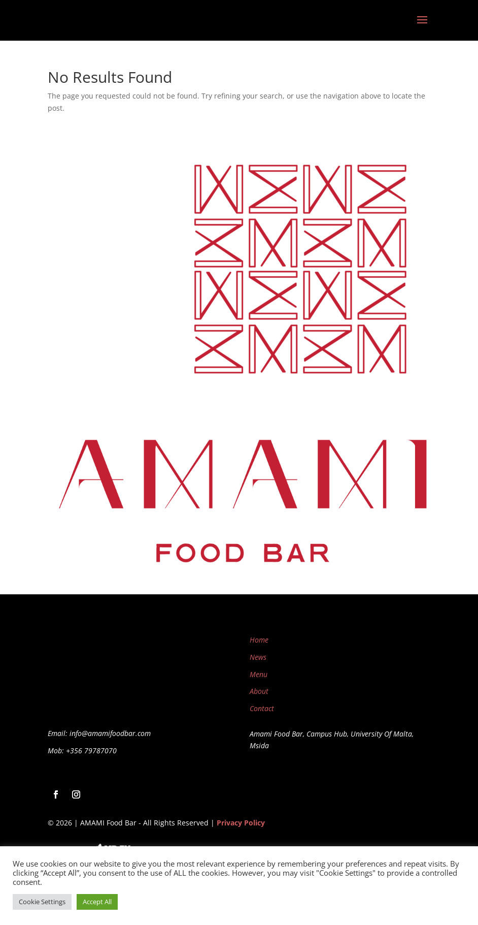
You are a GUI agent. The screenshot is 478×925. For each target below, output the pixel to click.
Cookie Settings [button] (42, 901)
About (259, 691)
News (258, 657)
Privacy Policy (241, 822)
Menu (258, 674)
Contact (262, 708)
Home (259, 640)
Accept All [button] (97, 901)
